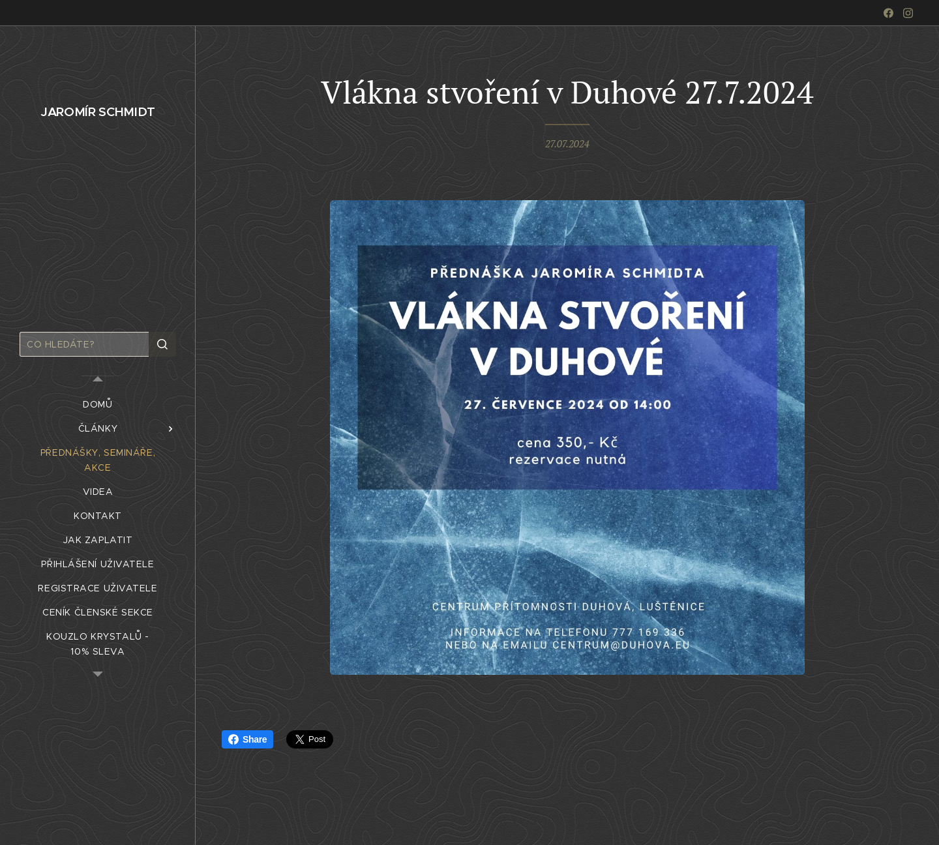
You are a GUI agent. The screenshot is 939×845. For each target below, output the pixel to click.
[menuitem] (98, 404)
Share (247, 739)
